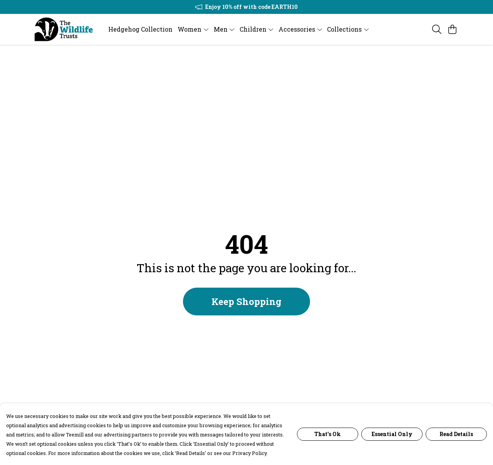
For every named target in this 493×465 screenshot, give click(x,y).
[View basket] (452, 29)
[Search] (436, 29)
